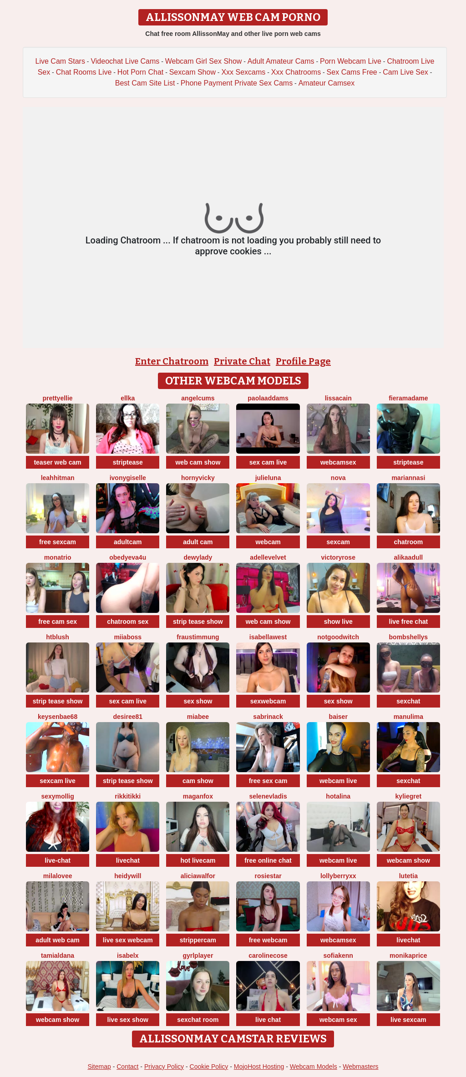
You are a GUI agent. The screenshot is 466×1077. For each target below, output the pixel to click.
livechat (128, 860)
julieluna (268, 477)
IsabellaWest (268, 637)
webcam (267, 542)
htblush (57, 637)
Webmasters (360, 1066)
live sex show (127, 1019)
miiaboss (128, 637)
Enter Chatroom (171, 361)
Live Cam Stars (60, 61)
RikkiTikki (128, 796)
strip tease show (198, 621)
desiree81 (127, 716)
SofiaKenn (338, 955)
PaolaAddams (268, 398)
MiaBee (198, 716)
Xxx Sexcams (243, 72)
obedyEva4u (127, 557)
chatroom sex (127, 621)
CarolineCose (268, 955)
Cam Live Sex (405, 72)
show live (338, 621)
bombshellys (408, 637)
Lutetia (408, 876)
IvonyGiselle (128, 477)
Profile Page (303, 361)
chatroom (408, 542)
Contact (127, 1066)
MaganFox (198, 796)
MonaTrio (57, 557)
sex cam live (268, 462)
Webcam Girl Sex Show (203, 61)
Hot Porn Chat (140, 72)
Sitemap (99, 1066)
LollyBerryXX (338, 876)
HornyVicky (198, 477)
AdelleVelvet (268, 557)
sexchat (408, 701)
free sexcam (57, 542)
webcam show (408, 860)
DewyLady (197, 557)
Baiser (338, 716)
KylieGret (408, 796)
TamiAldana (57, 955)
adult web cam (57, 940)
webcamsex (338, 462)
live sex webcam (128, 940)
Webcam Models (313, 1066)
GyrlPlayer (197, 955)
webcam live (338, 780)
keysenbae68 (57, 716)
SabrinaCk (268, 716)
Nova (338, 477)
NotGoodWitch (338, 637)
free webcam (268, 940)
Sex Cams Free (352, 72)
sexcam (338, 542)
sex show (197, 701)
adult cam (198, 542)
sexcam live (58, 780)
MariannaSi (408, 477)
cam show (197, 780)
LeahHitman (58, 477)
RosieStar (267, 876)
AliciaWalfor (198, 876)
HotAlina (338, 796)
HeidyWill (127, 876)
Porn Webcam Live (350, 61)
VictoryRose (338, 557)
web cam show (197, 462)
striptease (128, 462)
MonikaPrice (408, 955)
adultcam (128, 542)
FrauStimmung (198, 637)
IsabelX (127, 955)
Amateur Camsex (327, 83)
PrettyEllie (58, 398)
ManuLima (408, 716)
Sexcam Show (192, 72)
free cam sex (57, 621)
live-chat (58, 860)
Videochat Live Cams (125, 61)
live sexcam (408, 1019)
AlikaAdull (408, 557)
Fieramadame (408, 398)
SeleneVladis (268, 796)
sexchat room (197, 1019)
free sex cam (268, 780)
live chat (268, 1019)
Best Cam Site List (145, 83)
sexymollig (57, 796)
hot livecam (197, 860)
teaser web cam (57, 462)
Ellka (128, 398)
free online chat (267, 860)
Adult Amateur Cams (281, 61)
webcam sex (338, 1019)
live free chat (408, 621)
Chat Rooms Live (84, 72)
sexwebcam (268, 701)
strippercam (198, 940)
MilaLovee (57, 876)
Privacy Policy (164, 1066)
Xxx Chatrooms (296, 72)
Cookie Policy (209, 1066)
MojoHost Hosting (259, 1066)
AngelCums (197, 398)
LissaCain (338, 398)
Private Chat (242, 361)
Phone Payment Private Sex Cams (237, 83)
